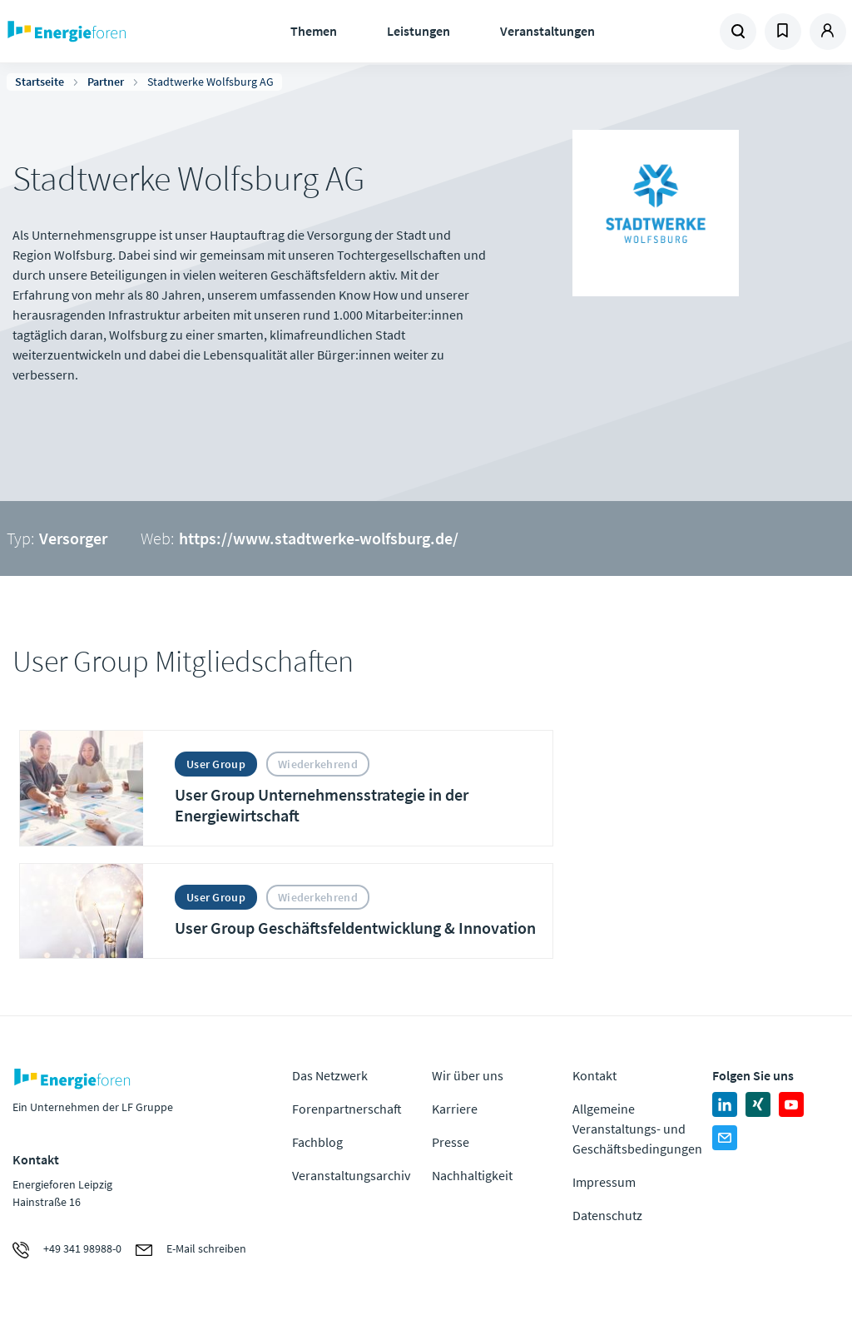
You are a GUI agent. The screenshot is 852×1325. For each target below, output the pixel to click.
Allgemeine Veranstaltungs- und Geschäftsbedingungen (637, 1128)
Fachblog (317, 1142)
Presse (450, 1142)
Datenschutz (607, 1215)
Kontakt (594, 1075)
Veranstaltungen (547, 30)
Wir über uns (467, 1075)
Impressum (604, 1182)
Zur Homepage (109, 31)
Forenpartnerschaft (347, 1108)
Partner (105, 81)
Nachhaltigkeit (472, 1175)
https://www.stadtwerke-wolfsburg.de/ (318, 538)
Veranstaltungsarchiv (351, 1175)
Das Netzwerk (330, 1075)
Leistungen (418, 30)
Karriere (455, 1108)
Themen (313, 30)
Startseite (39, 81)
